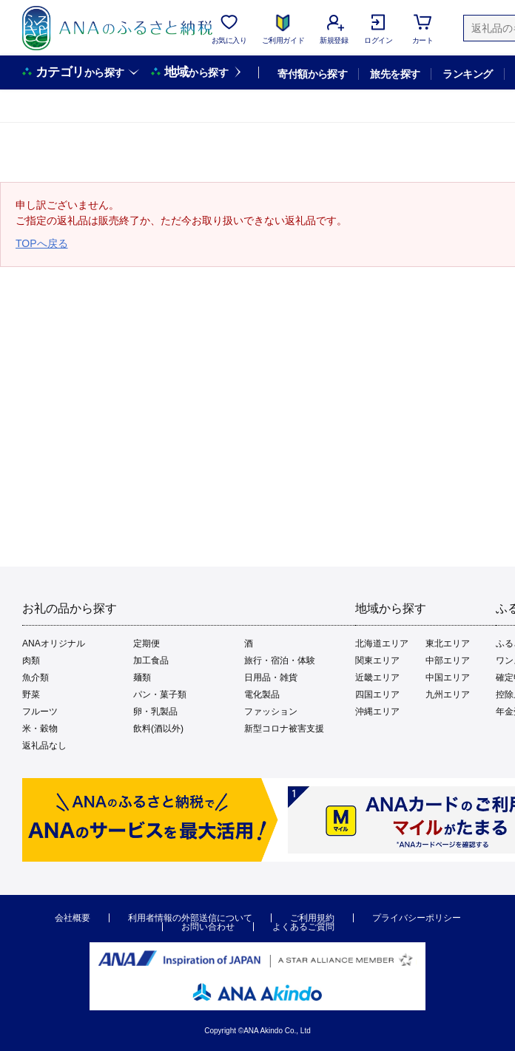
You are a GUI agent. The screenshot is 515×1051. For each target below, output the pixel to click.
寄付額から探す (312, 74)
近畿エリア (377, 677)
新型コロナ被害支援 (284, 728)
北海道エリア (381, 643)
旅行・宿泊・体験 (279, 660)
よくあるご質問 (303, 927)
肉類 (31, 660)
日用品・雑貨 (270, 677)
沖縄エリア (377, 711)
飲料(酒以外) (158, 728)
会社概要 (72, 918)
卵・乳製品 (155, 711)
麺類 (142, 677)
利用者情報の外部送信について (190, 918)
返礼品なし (44, 745)
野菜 (31, 694)
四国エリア (377, 694)
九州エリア (447, 694)
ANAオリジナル (53, 643)
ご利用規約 (312, 918)
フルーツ (40, 711)
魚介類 (35, 677)
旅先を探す (395, 74)
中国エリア (447, 677)
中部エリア (447, 660)
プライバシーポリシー (416, 918)
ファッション (270, 711)
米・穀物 (40, 728)
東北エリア (447, 643)
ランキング (467, 74)
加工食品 (151, 660)
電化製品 (262, 694)
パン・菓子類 (159, 694)
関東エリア (377, 660)
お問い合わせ (208, 927)
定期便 (146, 643)
